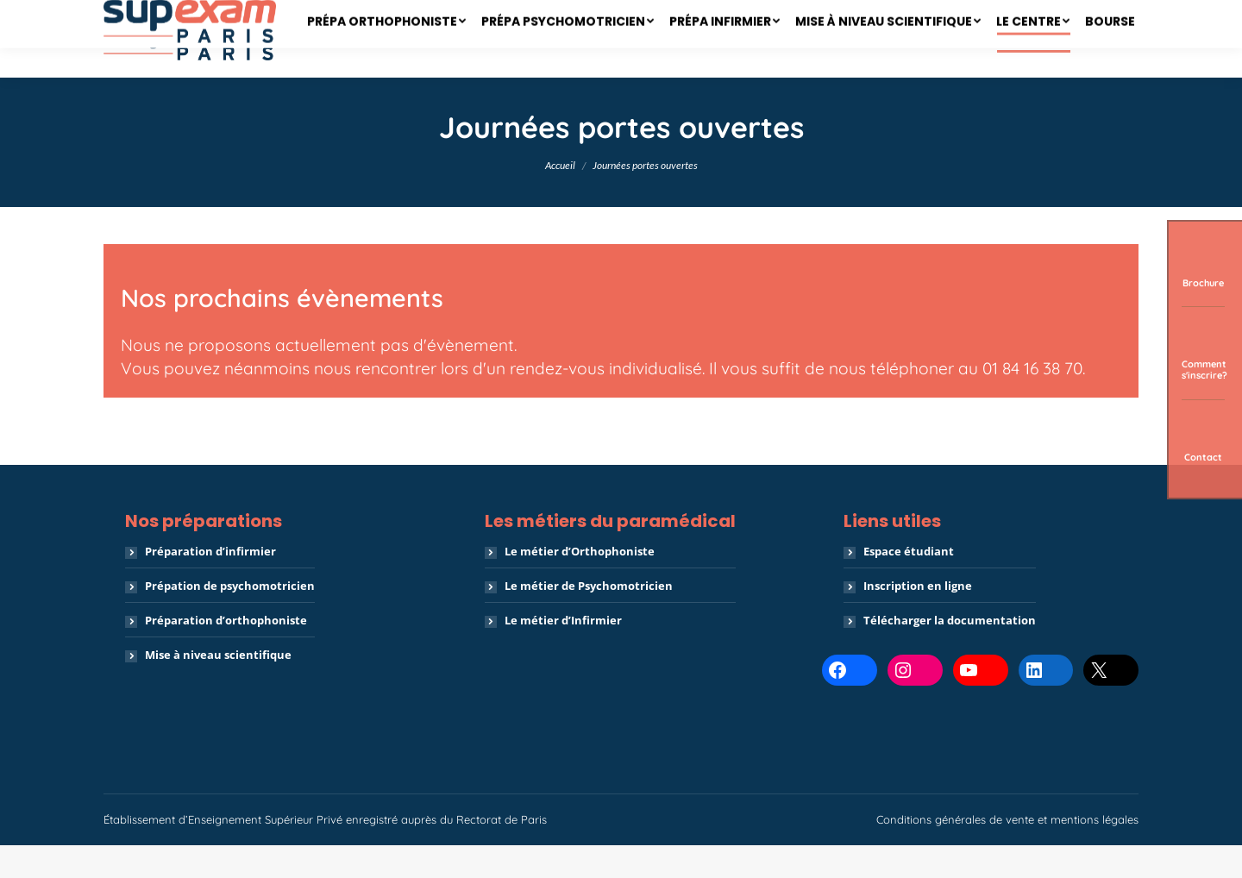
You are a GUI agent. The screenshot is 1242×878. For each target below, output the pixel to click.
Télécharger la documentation (949, 653)
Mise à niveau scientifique (218, 687)
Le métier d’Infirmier (563, 653)
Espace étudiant (908, 584)
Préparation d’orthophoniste (226, 653)
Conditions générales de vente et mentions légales (1007, 852)
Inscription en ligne (917, 618)
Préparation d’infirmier (210, 584)
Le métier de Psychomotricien (589, 618)
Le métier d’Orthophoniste (580, 584)
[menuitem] (386, 71)
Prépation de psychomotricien (230, 618)
